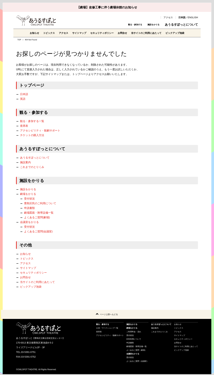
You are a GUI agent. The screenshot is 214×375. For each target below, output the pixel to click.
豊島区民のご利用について (40, 203)
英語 (22, 98)
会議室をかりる (29, 222)
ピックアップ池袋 (182, 32)
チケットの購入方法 (32, 135)
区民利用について (133, 340)
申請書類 (29, 208)
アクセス (168, 17)
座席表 (24, 125)
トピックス (42, 32)
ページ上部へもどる (109, 314)
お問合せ (123, 32)
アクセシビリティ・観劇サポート (40, 130)
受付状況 (29, 198)
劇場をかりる (28, 194)
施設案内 (25, 162)
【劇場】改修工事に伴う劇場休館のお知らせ (107, 7)
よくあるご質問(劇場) (37, 217)
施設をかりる (150, 24)
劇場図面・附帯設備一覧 (39, 212)
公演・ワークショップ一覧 (107, 329)
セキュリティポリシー (101, 32)
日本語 (181, 17)
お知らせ (26, 32)
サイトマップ (76, 32)
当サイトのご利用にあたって (150, 32)
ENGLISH (193, 17)
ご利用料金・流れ (133, 332)
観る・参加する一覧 (32, 121)
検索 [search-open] (156, 17)
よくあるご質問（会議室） (137, 362)
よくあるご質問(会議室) (38, 231)
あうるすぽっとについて (181, 24)
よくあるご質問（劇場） (136, 351)
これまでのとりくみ (32, 167)
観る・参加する (125, 24)
